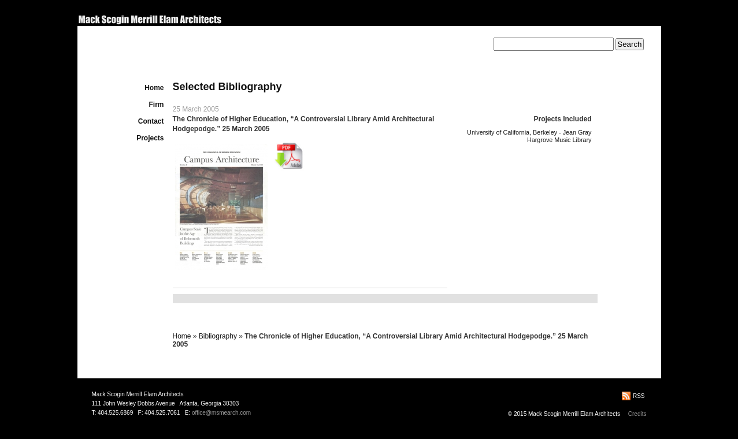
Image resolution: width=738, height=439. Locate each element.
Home (154, 88)
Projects (150, 138)
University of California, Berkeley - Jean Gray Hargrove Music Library (529, 136)
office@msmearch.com (221, 413)
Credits (637, 414)
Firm (156, 105)
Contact (151, 121)
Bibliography (218, 336)
